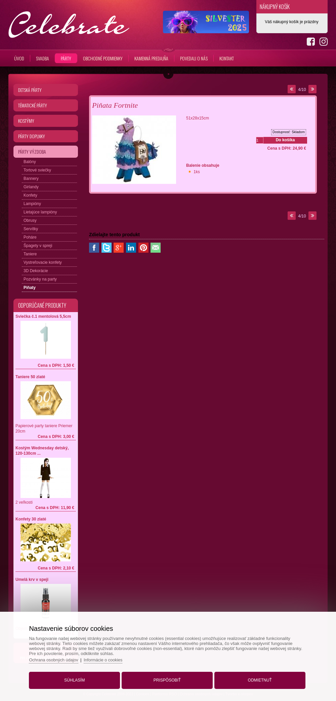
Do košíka (285, 140)
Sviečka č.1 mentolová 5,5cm (43, 316)
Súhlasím (77, 678)
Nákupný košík (275, 7)
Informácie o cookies (110, 658)
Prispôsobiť (167, 678)
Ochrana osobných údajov (59, 658)
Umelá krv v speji (31, 579)
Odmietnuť (257, 678)
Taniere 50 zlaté (30, 376)
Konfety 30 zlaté (30, 519)
